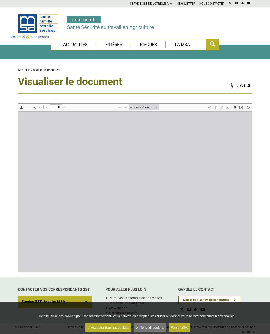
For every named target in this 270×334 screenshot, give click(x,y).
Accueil (23, 70)
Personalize (179, 327)
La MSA (182, 44)
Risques (148, 44)
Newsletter (186, 3)
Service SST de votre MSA (149, 3)
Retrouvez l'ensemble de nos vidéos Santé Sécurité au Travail (135, 300)
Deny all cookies (150, 327)
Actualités (75, 44)
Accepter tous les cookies (108, 327)
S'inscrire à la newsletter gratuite (206, 300)
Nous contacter (212, 3)
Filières (113, 44)
